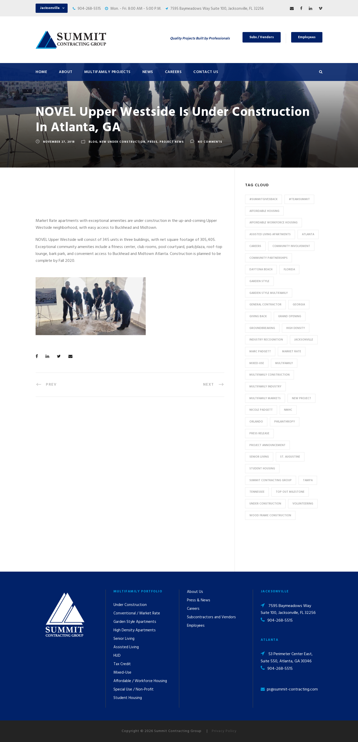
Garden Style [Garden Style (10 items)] (259, 281)
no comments (210, 142)
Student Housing (127, 698)
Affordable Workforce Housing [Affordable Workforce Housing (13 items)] (273, 222)
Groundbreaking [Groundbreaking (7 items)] (262, 328)
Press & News (198, 600)
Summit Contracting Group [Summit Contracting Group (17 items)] (270, 480)
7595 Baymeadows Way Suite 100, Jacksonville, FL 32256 (217, 9)
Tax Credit (122, 664)
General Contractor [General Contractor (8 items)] (265, 304)
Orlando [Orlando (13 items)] (256, 421)
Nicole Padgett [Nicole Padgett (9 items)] (261, 410)
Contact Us (205, 72)
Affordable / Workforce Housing (140, 681)
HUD (117, 656)
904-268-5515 (89, 9)
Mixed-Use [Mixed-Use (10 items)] (256, 363)
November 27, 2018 (59, 142)
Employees (306, 37)
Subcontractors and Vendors (211, 617)
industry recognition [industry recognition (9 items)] (266, 339)
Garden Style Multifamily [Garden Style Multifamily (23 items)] (268, 293)
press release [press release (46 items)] (259, 433)
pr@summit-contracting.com (292, 689)
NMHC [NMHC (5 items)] (288, 410)
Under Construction (130, 605)
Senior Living (123, 639)
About (65, 72)
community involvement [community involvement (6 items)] (291, 246)
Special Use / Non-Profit (133, 689)
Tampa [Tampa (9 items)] (308, 480)
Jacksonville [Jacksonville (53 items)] (303, 339)
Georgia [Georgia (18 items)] (299, 304)
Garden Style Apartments (134, 622)
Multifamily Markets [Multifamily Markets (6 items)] (265, 398)
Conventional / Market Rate (136, 613)
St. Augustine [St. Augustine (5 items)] (290, 457)
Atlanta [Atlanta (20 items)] (308, 234)
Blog (93, 142)
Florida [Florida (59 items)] (289, 269)
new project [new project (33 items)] (301, 398)
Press (152, 142)
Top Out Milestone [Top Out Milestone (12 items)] (290, 492)
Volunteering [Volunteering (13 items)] (302, 503)
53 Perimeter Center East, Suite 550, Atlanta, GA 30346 (287, 657)
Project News (172, 142)
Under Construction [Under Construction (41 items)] (265, 503)
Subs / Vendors (261, 37)
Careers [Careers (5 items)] (255, 246)
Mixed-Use (122, 672)
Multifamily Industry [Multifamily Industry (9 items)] (265, 386)
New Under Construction (122, 142)
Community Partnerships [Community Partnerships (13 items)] (268, 258)
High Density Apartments (134, 630)
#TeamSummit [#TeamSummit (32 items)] (299, 199)
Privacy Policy (224, 731)
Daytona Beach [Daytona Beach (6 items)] (260, 269)
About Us (195, 592)
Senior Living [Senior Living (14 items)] (259, 457)
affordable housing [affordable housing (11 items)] (264, 211)
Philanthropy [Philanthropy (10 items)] (284, 421)
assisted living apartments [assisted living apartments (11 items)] (270, 234)
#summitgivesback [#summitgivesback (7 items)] (263, 199)
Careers (173, 72)
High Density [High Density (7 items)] (295, 328)
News (147, 72)
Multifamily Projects (107, 72)
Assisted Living (126, 647)
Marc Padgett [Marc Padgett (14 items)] (260, 351)
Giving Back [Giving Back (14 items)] (258, 316)
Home (41, 72)
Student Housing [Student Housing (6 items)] (262, 468)
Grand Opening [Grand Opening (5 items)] (289, 316)
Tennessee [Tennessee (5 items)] (257, 492)
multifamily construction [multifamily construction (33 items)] (269, 375)
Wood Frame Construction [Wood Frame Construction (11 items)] (270, 515)
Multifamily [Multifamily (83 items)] (284, 363)
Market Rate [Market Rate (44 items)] (291, 351)
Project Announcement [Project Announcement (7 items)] (267, 445)
